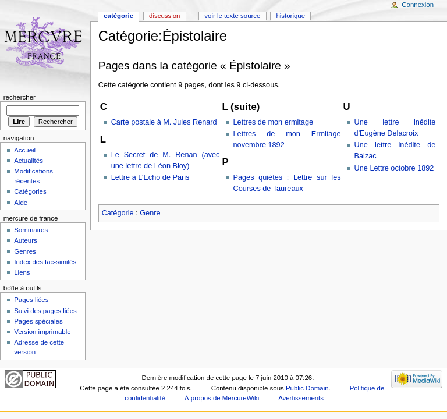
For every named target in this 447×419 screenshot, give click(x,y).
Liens (22, 272)
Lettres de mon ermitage (273, 122)
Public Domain (307, 388)
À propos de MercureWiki (222, 398)
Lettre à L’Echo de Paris (150, 177)
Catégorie (118, 213)
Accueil (25, 150)
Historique (290, 15)
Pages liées (31, 299)
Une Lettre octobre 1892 (394, 168)
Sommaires (31, 229)
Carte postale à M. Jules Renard (164, 122)
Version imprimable (42, 331)
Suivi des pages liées (45, 310)
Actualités (28, 160)
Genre (150, 213)
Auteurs (25, 240)
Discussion (164, 15)
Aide (20, 202)
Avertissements (301, 398)
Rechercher (19, 97)
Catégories (30, 191)
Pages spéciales (38, 321)
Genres (25, 251)
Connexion (418, 4)
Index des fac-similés (45, 261)
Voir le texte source (232, 15)
